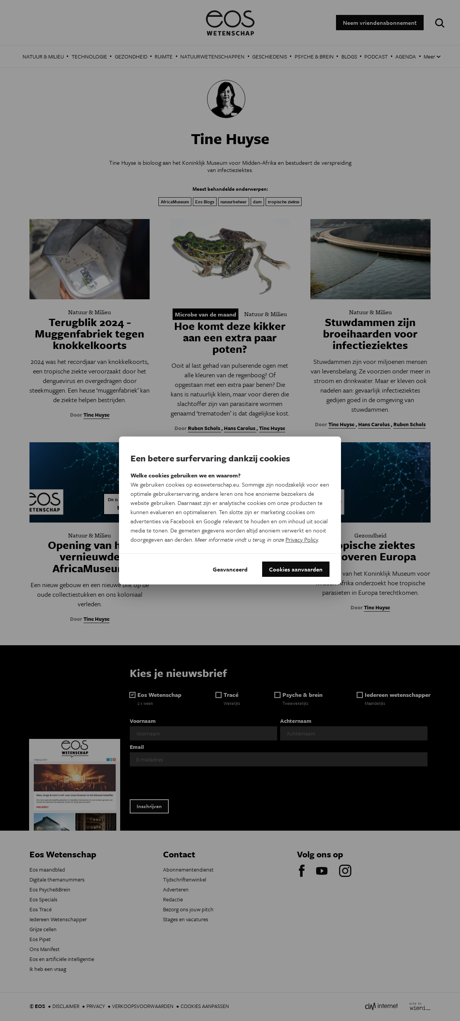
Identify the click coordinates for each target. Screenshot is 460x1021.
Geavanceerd (230, 569)
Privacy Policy (301, 539)
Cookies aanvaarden (296, 569)
